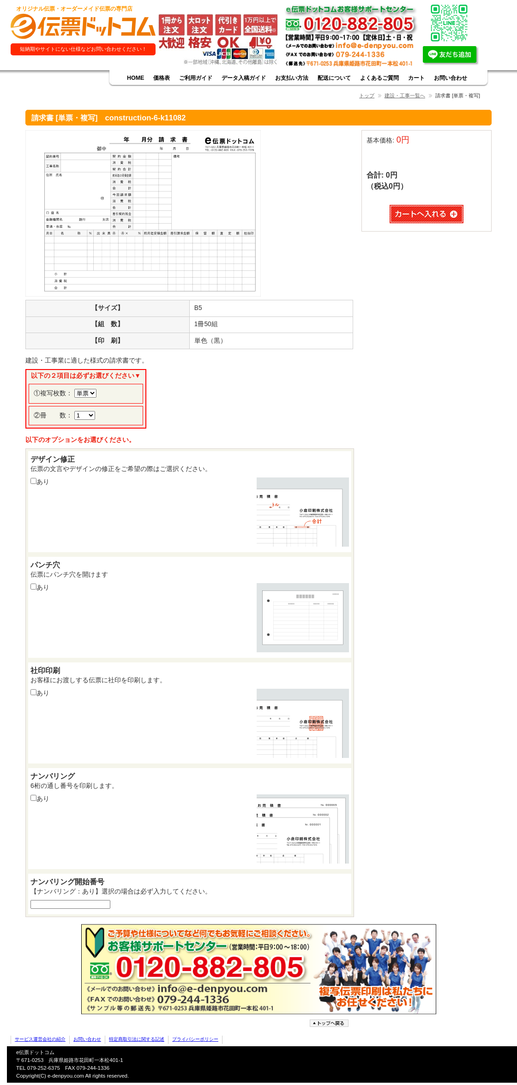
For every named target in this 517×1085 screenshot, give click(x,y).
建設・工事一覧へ (405, 95)
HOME (135, 78)
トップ (366, 95)
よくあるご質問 (379, 78)
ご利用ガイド (195, 78)
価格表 (161, 78)
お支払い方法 (291, 78)
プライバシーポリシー (195, 1039)
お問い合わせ (450, 78)
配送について (334, 78)
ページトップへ (330, 1023)
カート (416, 78)
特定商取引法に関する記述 (136, 1039)
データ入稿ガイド (244, 78)
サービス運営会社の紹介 (40, 1039)
